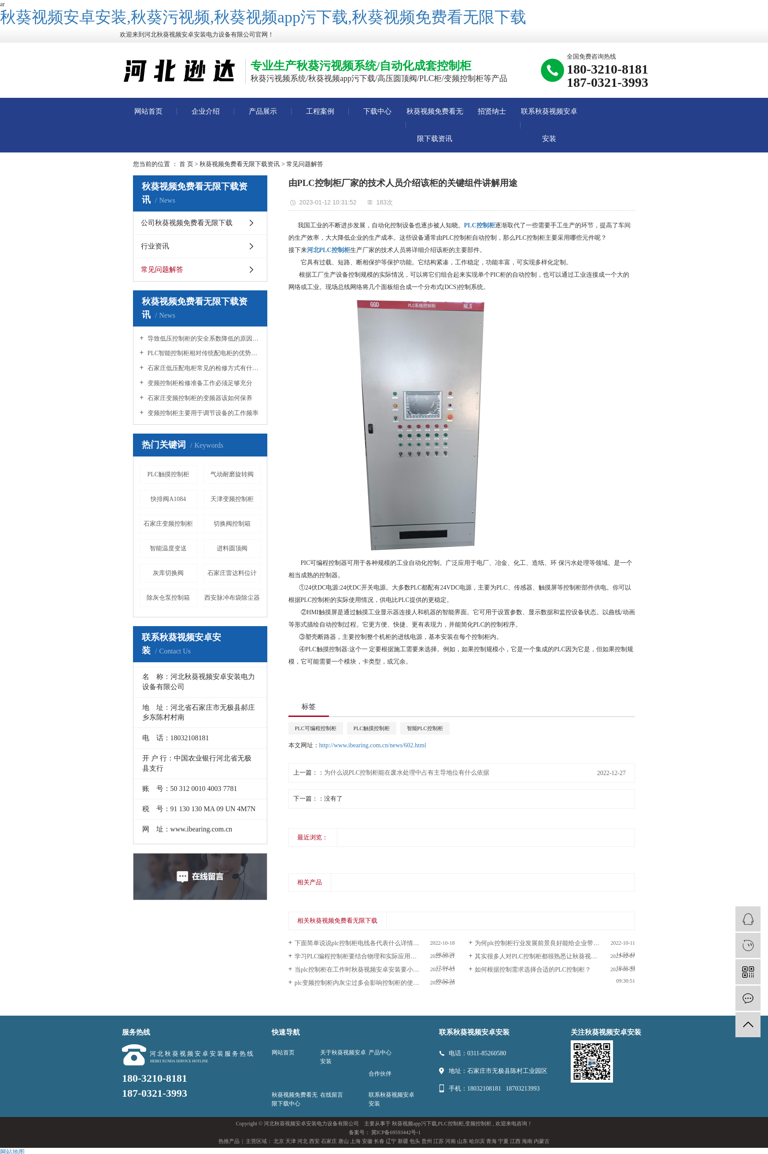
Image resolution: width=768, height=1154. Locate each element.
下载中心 (377, 111)
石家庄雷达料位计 (232, 573)
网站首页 (148, 111)
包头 (415, 1141)
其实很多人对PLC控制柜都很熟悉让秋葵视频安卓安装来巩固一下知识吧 (555, 956)
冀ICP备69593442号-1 (396, 1132)
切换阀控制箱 (232, 523)
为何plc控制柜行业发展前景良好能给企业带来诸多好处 (549, 943)
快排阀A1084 (168, 499)
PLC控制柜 (451, 1124)
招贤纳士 (492, 111)
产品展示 (263, 111)
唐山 (343, 1141)
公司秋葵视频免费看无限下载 (187, 222)
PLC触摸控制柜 (168, 474)
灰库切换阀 (168, 573)
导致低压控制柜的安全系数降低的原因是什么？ (203, 338)
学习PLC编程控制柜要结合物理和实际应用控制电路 (365, 956)
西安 (314, 1141)
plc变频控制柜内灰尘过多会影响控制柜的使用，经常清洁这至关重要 (375, 983)
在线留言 (331, 1094)
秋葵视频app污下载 (414, 1124)
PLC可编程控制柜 (315, 728)
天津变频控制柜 (232, 499)
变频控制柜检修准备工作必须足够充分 (199, 383)
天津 (290, 1141)
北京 (278, 1141)
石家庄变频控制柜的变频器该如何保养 (199, 398)
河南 (450, 1141)
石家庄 (329, 1141)
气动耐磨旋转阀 (232, 474)
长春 (379, 1141)
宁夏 (503, 1141)
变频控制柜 (478, 1124)
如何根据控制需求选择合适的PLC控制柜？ (533, 969)
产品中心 (380, 1052)
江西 (515, 1141)
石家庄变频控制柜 (168, 523)
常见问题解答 (304, 164)
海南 (527, 1141)
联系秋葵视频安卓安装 (549, 125)
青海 (491, 1141)
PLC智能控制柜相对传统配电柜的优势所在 (203, 353)
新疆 (403, 1141)
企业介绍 (206, 111)
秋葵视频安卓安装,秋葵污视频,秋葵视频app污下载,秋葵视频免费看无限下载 (263, 17)
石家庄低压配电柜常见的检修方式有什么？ (203, 368)
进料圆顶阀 (232, 548)
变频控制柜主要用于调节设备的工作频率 (202, 413)
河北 (302, 1141)
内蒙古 (542, 1141)
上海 (355, 1141)
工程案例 (320, 111)
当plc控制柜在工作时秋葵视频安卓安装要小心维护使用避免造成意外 (375, 969)
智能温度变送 (168, 548)
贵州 (426, 1141)
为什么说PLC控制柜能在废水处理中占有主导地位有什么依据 (407, 772)
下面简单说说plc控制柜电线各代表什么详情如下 (360, 943)
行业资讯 (155, 246)
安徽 (367, 1141)
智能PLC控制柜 (425, 728)
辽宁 (391, 1141)
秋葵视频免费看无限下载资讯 (434, 125)
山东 (462, 1141)
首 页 (186, 164)
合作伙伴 (380, 1073)
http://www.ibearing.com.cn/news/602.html (372, 745)
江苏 (438, 1141)
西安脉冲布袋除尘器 (232, 597)
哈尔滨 (477, 1141)
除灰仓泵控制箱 (168, 597)
